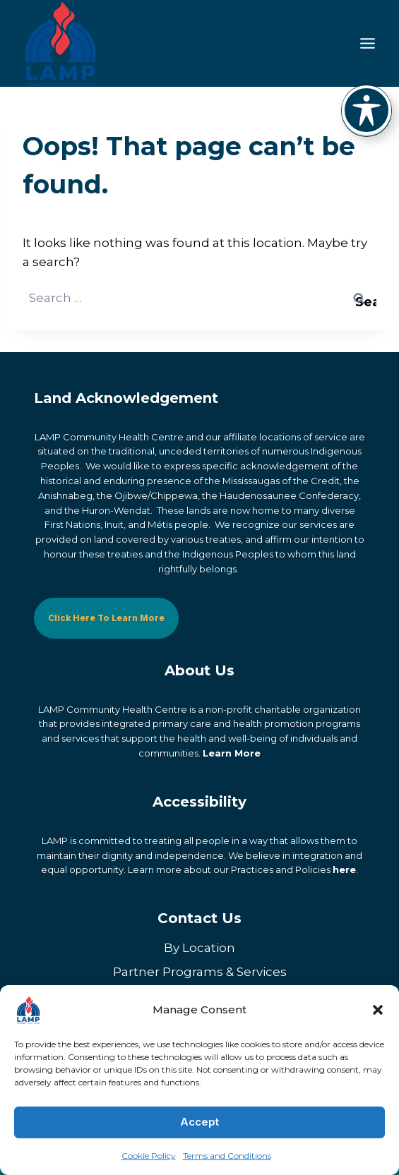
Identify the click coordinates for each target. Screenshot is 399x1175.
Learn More (232, 752)
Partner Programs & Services (200, 971)
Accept (199, 1121)
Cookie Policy (148, 1155)
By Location (199, 947)
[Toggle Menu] (367, 43)
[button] (378, 1010)
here (344, 869)
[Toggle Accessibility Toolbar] (366, 110)
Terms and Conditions (227, 1155)
